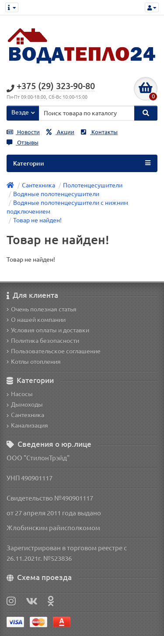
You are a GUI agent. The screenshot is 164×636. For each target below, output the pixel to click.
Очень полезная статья (42, 309)
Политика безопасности (43, 340)
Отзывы (22, 142)
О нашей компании (36, 319)
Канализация (27, 425)
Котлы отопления (34, 361)
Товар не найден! (37, 220)
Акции (60, 132)
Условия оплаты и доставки (48, 330)
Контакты (99, 132)
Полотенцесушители (92, 185)
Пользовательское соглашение (54, 351)
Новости (23, 132)
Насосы (20, 394)
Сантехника (38, 185)
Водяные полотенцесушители (56, 193)
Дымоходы (25, 404)
